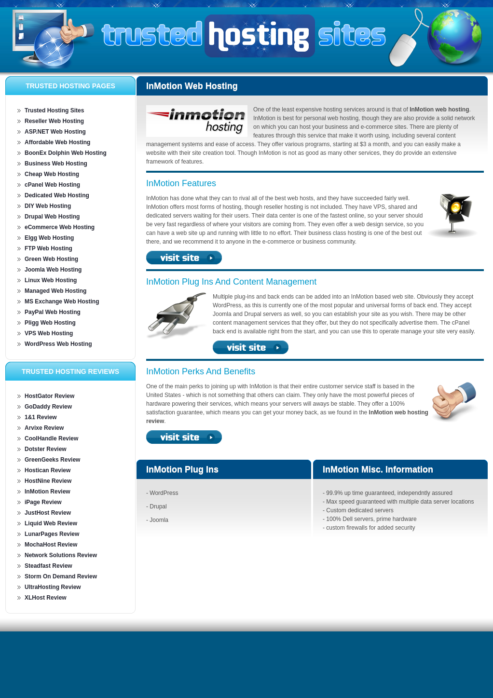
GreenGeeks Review (52, 459)
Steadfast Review (48, 565)
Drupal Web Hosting (52, 216)
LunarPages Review (52, 534)
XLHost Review (46, 597)
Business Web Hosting (56, 163)
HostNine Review (48, 481)
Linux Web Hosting (51, 280)
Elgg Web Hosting (49, 237)
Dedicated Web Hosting (57, 195)
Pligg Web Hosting (50, 322)
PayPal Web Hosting (53, 312)
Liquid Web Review (51, 523)
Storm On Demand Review (61, 576)
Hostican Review (47, 470)
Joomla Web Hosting (53, 269)
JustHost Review (48, 512)
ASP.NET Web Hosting (55, 131)
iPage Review (43, 502)
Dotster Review (46, 449)
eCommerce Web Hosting (60, 227)
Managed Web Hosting (55, 290)
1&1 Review (41, 417)
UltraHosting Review (53, 587)
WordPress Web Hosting (58, 344)
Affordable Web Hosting (57, 142)
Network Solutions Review (61, 555)
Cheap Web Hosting (52, 174)
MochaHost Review (51, 544)
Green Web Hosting (51, 259)
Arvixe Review (44, 427)
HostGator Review (49, 396)
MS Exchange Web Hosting (62, 301)
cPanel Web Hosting (52, 184)
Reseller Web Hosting (54, 121)
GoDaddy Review (48, 406)
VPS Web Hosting (49, 333)
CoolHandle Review (51, 438)
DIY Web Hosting (48, 206)
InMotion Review (47, 491)
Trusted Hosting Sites (54, 110)
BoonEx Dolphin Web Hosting (66, 153)
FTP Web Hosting (48, 248)
